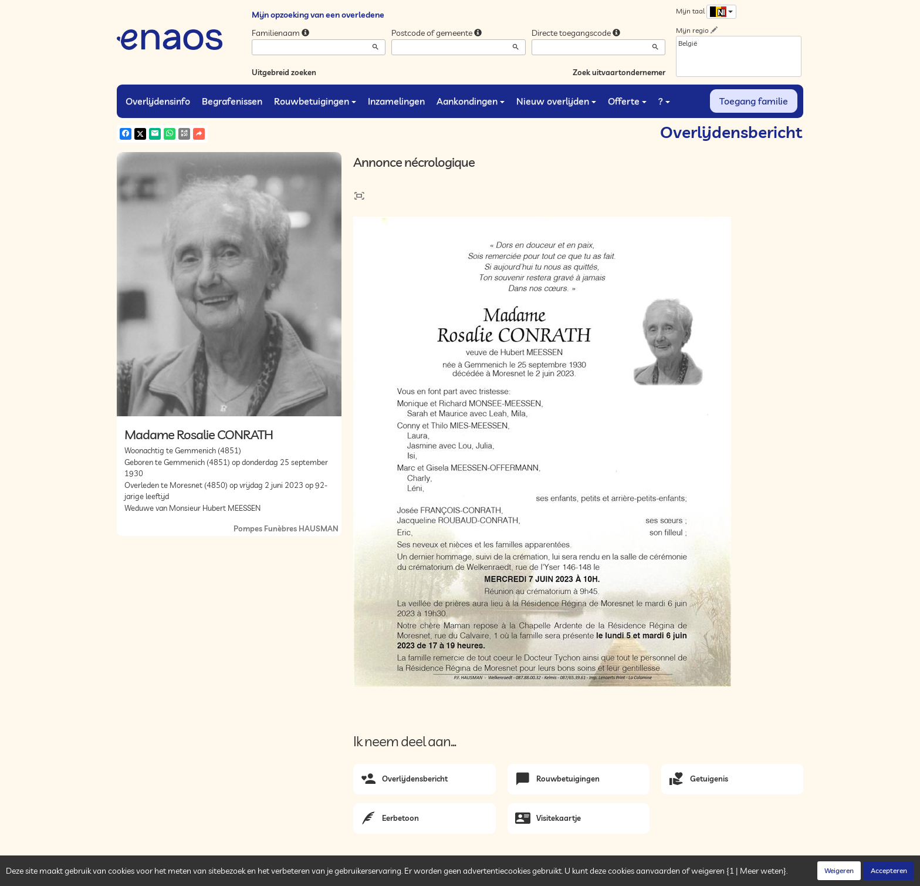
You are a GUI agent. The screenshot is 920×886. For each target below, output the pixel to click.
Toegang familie (753, 101)
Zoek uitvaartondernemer (619, 72)
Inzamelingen (396, 101)
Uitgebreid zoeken (284, 72)
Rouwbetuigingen (315, 101)
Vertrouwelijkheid (239, 874)
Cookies (289, 874)
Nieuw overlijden (556, 101)
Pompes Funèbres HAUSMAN (286, 528)
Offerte (627, 101)
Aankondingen (471, 101)
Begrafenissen (232, 101)
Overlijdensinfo (158, 101)
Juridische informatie (343, 874)
